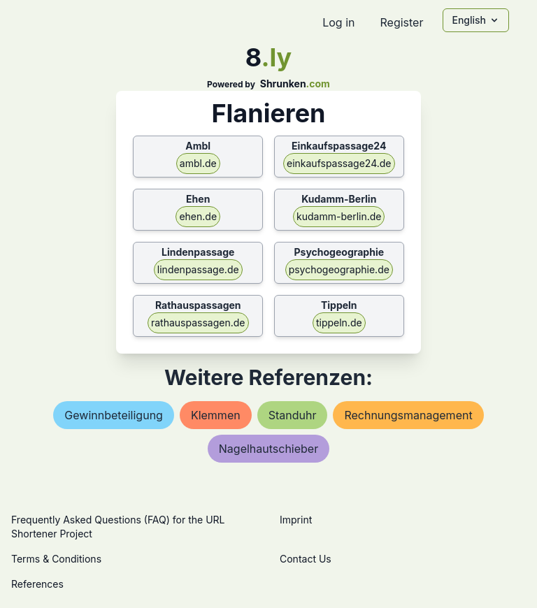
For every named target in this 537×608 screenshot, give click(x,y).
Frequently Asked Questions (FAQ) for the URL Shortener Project (117, 527)
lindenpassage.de (198, 269)
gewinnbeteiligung (113, 415)
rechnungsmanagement (408, 415)
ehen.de (198, 216)
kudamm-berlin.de (338, 216)
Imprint (296, 520)
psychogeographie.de (339, 269)
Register (401, 22)
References (37, 584)
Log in (338, 22)
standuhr (292, 415)
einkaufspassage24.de (339, 163)
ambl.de (198, 163)
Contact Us (305, 559)
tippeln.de (339, 322)
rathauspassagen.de (198, 322)
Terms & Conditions (56, 559)
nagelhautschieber (268, 449)
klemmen (216, 415)
